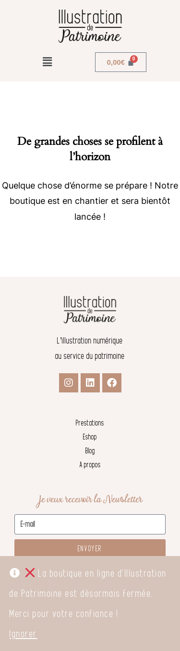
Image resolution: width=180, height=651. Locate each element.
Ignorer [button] (23, 633)
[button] (47, 62)
